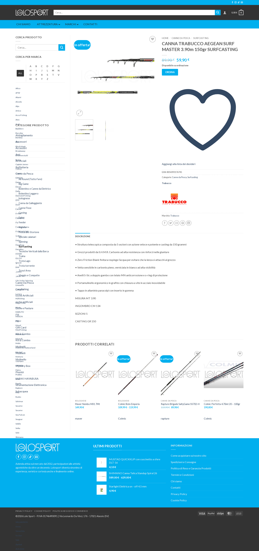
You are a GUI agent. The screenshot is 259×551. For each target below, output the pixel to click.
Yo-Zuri (19, 535)
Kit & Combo (23, 333)
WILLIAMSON (22, 522)
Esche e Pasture (24, 308)
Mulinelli (20, 346)
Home (165, 38)
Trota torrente (27, 265)
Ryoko (18, 397)
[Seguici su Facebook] (232, 2)
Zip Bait (19, 544)
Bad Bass (20, 128)
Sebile (18, 423)
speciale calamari (27, 237)
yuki (17, 540)
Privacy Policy (179, 494)
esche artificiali (24, 301)
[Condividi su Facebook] (164, 223)
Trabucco (166, 183)
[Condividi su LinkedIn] (188, 223)
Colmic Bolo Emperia (129, 404)
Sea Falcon (20, 415)
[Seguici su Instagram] (236, 2)
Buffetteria (22, 167)
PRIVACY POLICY (24, 511)
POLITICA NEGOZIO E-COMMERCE (70, 511)
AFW (18, 93)
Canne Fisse (25, 208)
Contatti (175, 487)
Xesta (18, 526)
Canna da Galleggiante (30, 203)
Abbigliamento (24, 135)
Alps (17, 106)
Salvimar (19, 401)
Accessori (21, 141)
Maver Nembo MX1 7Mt (87, 404)
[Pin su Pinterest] (182, 223)
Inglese (22, 227)
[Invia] (218, 12)
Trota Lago (24, 261)
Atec (18, 119)
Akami (18, 97)
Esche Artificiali (24, 295)
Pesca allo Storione (29, 232)
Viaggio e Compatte (29, 275)
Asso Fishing (21, 115)
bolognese (24, 198)
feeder (22, 222)
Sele (17, 432)
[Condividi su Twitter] (170, 223)
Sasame (19, 406)
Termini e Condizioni (182, 474)
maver (78, 418)
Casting (23, 212)
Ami (18, 154)
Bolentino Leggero (28, 193)
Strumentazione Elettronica (31, 384)
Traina (22, 256)
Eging (21, 217)
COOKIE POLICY (42, 511)
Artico (18, 110)
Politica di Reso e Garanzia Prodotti (191, 468)
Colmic (122, 418)
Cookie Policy (179, 500)
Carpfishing (22, 289)
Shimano (19, 437)
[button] (224, 12)
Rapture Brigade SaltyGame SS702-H (180, 404)
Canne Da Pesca (25, 282)
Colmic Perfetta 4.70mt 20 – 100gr (222, 404)
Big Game (24, 184)
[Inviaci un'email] (242, 2)
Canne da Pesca (24, 173)
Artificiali (21, 160)
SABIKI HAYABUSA (27, 378)
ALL (20, 73)
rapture (165, 418)
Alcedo (19, 102)
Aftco (18, 88)
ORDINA (170, 72)
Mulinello (21, 359)
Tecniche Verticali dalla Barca (34, 251)
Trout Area (25, 270)
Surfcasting (25, 246)
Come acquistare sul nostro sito (188, 455)
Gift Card (21, 327)
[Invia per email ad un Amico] (176, 223)
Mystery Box (23, 365)
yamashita (20, 531)
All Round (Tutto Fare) (30, 179)
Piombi (20, 372)
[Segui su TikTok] (239, 2)
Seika (18, 428)
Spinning (23, 241)
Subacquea (22, 391)
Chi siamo (176, 481)
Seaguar (19, 419)
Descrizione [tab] (82, 236)
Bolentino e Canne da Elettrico (35, 188)
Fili (17, 314)
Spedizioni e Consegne (183, 462)
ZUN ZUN (20, 549)
